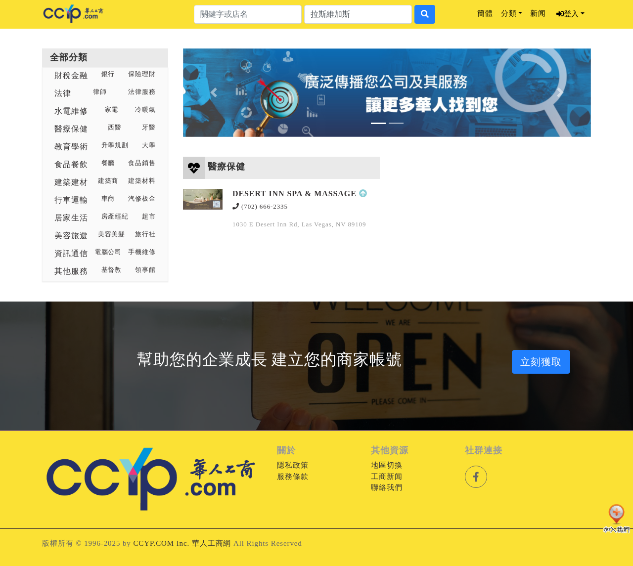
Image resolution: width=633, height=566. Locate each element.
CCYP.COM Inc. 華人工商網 (182, 543)
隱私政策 (293, 465)
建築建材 (71, 182)
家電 (112, 109)
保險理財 (142, 74)
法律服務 (142, 91)
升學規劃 (115, 145)
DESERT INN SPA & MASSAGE (294, 193)
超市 (149, 216)
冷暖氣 (145, 109)
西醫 (115, 127)
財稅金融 (71, 75)
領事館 (145, 269)
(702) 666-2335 (260, 206)
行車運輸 (71, 200)
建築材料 (142, 180)
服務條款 (293, 476)
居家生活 (71, 218)
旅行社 (145, 234)
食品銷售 (142, 163)
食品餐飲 (71, 164)
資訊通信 (71, 253)
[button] (213, 92)
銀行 (108, 74)
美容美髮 (112, 234)
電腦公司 (108, 252)
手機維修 (142, 252)
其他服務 (71, 271)
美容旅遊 (71, 235)
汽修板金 (142, 198)
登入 (567, 14)
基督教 (111, 269)
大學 (149, 145)
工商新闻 (387, 476)
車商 (108, 198)
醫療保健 (71, 129)
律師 (100, 91)
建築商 (108, 180)
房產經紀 (115, 216)
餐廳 (108, 163)
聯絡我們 (387, 487)
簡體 (485, 13)
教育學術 (71, 146)
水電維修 (71, 111)
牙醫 (149, 127)
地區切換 (387, 465)
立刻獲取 (541, 361)
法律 (62, 93)
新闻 (538, 13)
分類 (509, 13)
